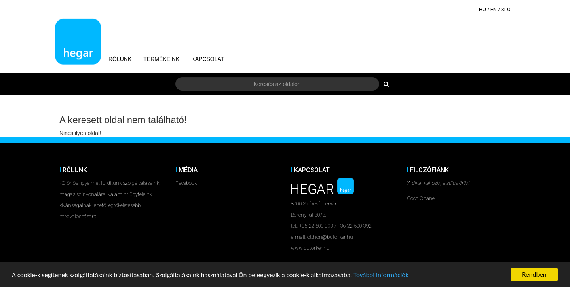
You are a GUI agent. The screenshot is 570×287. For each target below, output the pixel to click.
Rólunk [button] (119, 59)
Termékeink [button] (161, 59)
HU (482, 9)
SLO (506, 9)
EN (493, 9)
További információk (380, 275)
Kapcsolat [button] (207, 59)
